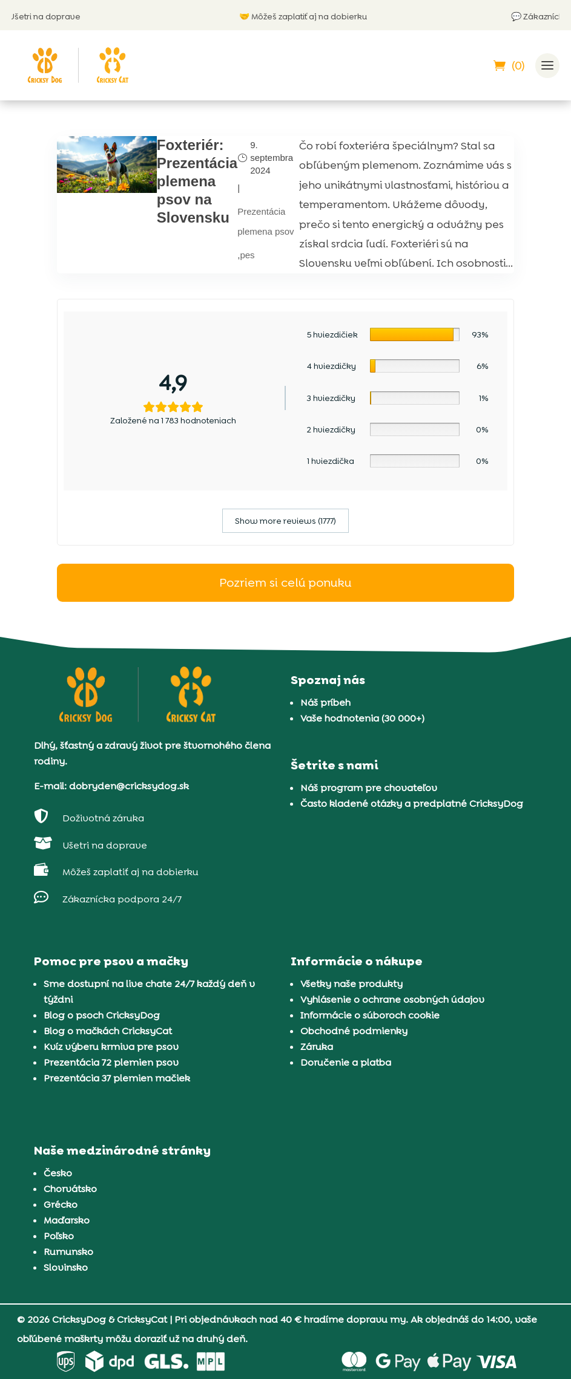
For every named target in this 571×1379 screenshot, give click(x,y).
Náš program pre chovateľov (368, 787)
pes (247, 255)
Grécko (61, 1204)
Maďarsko (67, 1220)
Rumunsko (68, 1251)
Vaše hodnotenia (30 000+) (362, 718)
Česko (58, 1173)
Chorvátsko (70, 1188)
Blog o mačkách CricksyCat (108, 1031)
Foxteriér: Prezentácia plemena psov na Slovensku (197, 181)
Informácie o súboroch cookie (370, 1015)
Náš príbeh (325, 702)
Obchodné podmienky (354, 1031)
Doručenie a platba (345, 1062)
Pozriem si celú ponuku (285, 582)
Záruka (316, 1046)
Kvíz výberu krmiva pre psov (111, 1046)
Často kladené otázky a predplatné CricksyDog (411, 803)
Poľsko (59, 1236)
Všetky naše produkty (351, 983)
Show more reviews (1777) (285, 520)
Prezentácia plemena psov (265, 221)
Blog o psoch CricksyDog (102, 1015)
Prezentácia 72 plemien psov (111, 1062)
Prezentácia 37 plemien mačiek (117, 1078)
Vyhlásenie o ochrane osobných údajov (392, 999)
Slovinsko (66, 1267)
